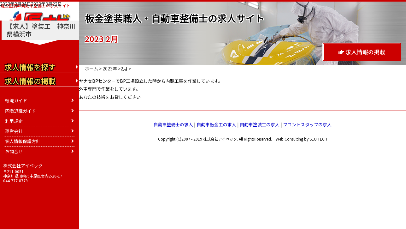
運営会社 (14, 131)
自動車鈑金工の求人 (216, 124)
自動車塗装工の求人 (259, 124)
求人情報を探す (30, 67)
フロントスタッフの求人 (307, 124)
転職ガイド (16, 100)
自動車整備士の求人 (173, 124)
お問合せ (14, 151)
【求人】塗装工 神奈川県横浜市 (41, 30)
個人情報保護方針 (22, 141)
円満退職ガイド (20, 111)
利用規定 (14, 121)
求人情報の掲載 (361, 52)
